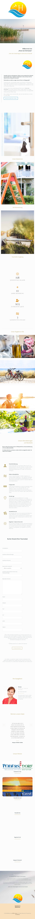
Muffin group (14, 913)
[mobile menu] (33, 2)
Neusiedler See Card (14, 513)
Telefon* (12, 629)
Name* (12, 598)
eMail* (12, 623)
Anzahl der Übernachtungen (12, 556)
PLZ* (12, 610)
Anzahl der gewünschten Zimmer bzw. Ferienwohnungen (12, 574)
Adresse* (12, 604)
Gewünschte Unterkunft (12, 568)
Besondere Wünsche (12, 586)
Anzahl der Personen (12, 562)
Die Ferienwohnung (17, 207)
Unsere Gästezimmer (17, 159)
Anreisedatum (12, 550)
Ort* (12, 616)
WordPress (17, 914)
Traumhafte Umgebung (17, 257)
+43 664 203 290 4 (23, 691)
